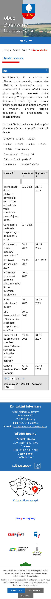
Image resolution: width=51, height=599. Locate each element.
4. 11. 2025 (25, 367)
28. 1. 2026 (25, 246)
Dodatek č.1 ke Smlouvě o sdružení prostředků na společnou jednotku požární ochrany (11, 347)
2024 (32, 143)
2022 (9, 143)
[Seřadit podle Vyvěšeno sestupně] (23, 176)
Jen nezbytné (34, 590)
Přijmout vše (16, 590)
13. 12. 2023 (25, 336)
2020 (21, 138)
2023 (20, 143)
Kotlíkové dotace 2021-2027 (10, 264)
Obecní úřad (20, 50)
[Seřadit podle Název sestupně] (14, 172)
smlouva (11, 164)
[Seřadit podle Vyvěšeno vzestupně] (23, 175)
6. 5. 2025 (27, 186)
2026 (9, 149)
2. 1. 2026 (27, 224)
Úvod (5, 50)
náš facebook (21, 465)
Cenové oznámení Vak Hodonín (11, 369)
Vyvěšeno (28, 173)
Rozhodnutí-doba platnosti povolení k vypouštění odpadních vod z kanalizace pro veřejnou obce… (10, 203)
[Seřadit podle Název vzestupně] (14, 171)
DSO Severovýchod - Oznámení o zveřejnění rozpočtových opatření (11, 321)
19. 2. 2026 (25, 301)
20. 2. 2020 (25, 274)
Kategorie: (8, 138)
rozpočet (29, 154)
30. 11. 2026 (39, 367)
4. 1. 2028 (40, 260)
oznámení (12, 154)
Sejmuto (41, 173)
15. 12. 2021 (25, 262)
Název (8, 173)
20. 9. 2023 (25, 313)
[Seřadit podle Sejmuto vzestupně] (36, 175)
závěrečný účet (30, 164)
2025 (43, 143)
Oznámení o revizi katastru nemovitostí (10, 250)
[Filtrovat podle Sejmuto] (41, 181)
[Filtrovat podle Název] (12, 181)
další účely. (34, 576)
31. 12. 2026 (39, 188)
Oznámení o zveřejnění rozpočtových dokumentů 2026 (11, 232)
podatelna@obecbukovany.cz (30, 426)
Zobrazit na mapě (25, 500)
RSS (25, 70)
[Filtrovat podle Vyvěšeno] (27, 181)
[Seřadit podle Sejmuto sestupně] (36, 176)
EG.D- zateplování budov (10, 303)
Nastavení (25, 595)
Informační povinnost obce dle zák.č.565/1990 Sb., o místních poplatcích (11, 283)
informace (24, 149)
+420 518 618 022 (28, 422)
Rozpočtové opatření (18, 159)
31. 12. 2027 (39, 336)
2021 (33, 138)
